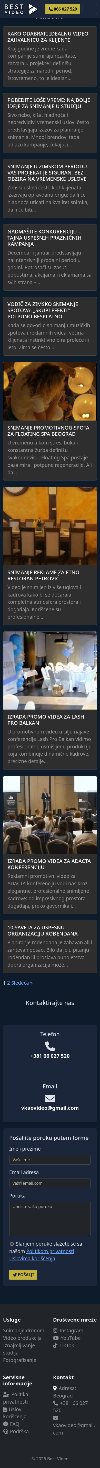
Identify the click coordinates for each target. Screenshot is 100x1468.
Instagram (68, 1330)
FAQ (11, 1423)
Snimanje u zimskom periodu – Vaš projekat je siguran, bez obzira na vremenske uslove (49, 172)
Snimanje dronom (23, 1330)
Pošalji (23, 1275)
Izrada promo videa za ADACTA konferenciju (49, 864)
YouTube (67, 1337)
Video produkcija (22, 1337)
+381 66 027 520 (50, 1055)
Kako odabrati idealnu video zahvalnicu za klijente (47, 36)
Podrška (16, 1431)
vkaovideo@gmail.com (50, 1107)
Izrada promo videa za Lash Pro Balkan (45, 719)
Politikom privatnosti (50, 1251)
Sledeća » (22, 982)
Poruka (17, 1195)
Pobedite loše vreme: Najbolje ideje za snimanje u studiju (48, 103)
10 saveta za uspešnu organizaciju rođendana (42, 930)
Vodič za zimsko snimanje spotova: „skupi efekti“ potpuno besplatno (42, 310)
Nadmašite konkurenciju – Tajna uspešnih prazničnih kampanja (44, 237)
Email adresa (24, 1172)
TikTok (63, 1345)
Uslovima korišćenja (32, 1258)
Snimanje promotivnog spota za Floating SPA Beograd (48, 430)
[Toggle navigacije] (90, 9)
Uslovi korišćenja (15, 1413)
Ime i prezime (25, 1148)
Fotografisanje (19, 1360)
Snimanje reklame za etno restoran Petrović (43, 575)
